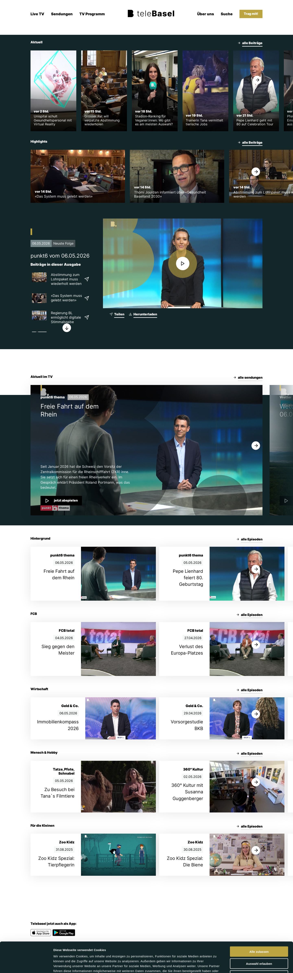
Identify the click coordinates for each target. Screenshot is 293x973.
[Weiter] (257, 80)
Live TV (37, 14)
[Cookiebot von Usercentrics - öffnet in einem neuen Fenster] (26, 965)
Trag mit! (251, 14)
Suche (227, 14)
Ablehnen (259, 947)
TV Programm (92, 14)
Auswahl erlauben (259, 935)
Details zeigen (216, 965)
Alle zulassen (259, 923)
